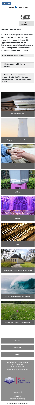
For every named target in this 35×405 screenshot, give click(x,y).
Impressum (17, 396)
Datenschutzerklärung (17, 399)
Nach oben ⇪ (17, 392)
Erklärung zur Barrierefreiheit (14, 55)
